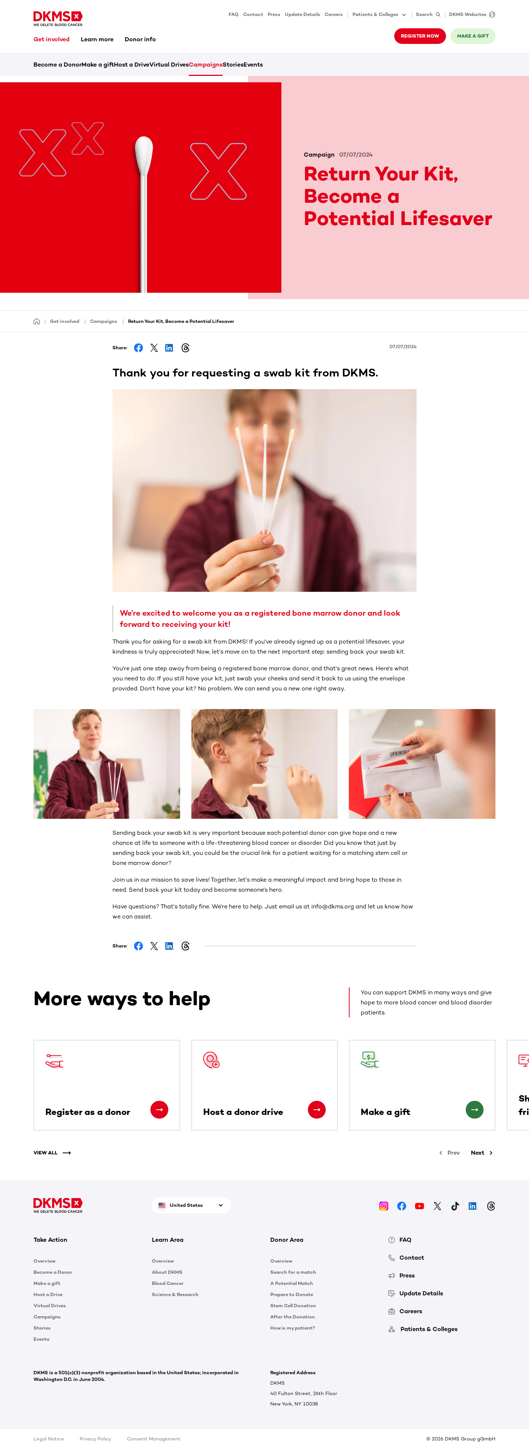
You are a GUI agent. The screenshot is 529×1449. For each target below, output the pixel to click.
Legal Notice (49, 1439)
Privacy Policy (95, 1439)
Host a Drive (131, 64)
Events (253, 64)
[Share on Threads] (185, 347)
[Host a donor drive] (317, 1110)
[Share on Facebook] (138, 347)
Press (274, 14)
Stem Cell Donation (293, 1305)
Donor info (140, 39)
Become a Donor (58, 64)
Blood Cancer (168, 1283)
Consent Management (154, 1439)
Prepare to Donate (291, 1294)
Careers (334, 14)
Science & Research (175, 1294)
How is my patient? (292, 1328)
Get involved (52, 39)
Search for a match (293, 1272)
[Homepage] (37, 321)
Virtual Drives (169, 64)
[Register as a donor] (159, 1110)
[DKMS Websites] (470, 14)
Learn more (97, 39)
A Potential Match (291, 1283)
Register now (420, 36)
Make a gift (473, 36)
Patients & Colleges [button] (380, 15)
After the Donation (292, 1317)
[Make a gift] (475, 1110)
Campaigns (206, 64)
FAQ (234, 14)
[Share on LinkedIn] (169, 347)
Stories (233, 64)
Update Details (302, 14)
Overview (44, 1261)
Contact (253, 14)
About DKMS (167, 1272)
